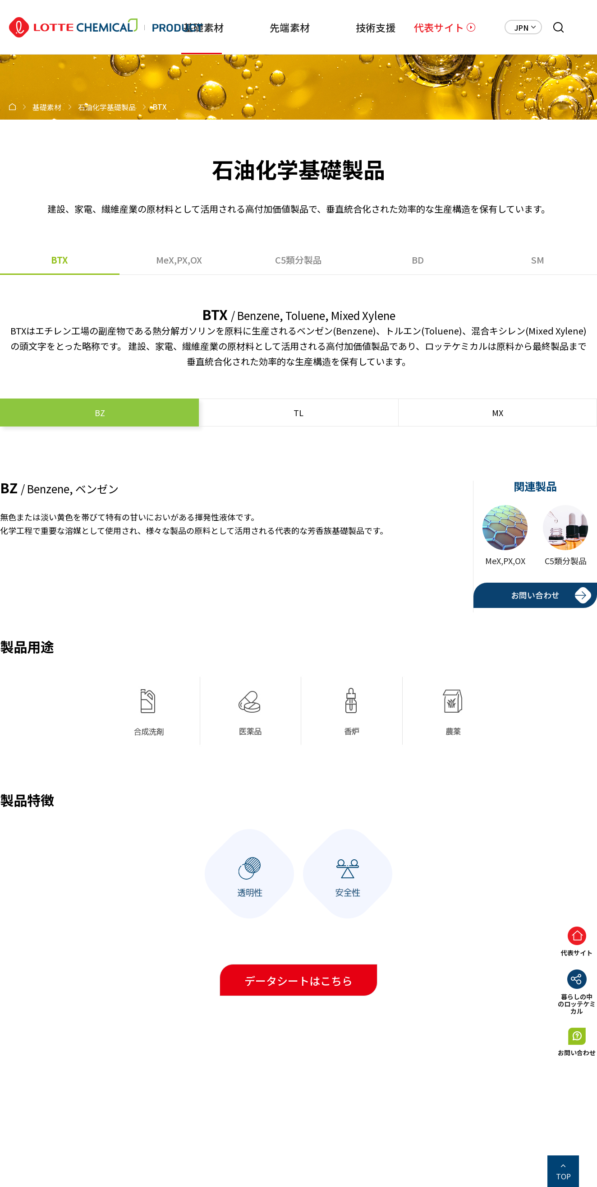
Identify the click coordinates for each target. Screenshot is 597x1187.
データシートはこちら (298, 980)
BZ (100, 412)
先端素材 (290, 27)
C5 (298, 259)
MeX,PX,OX (179, 259)
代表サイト (439, 27)
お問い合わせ (535, 595)
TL (298, 412)
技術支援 (376, 27)
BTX (59, 259)
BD (418, 259)
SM (537, 259)
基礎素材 (204, 27)
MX (497, 412)
